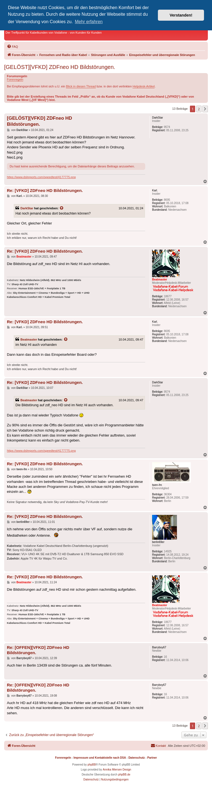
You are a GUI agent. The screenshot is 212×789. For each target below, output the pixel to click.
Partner (152, 757)
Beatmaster (28, 339)
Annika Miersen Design (117, 769)
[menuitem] (12, 46)
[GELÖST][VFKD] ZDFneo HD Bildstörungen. (59, 67)
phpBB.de (124, 774)
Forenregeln (15, 79)
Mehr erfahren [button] (89, 21)
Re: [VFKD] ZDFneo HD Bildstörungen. (45, 190)
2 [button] (199, 108)
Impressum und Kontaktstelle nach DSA (99, 757)
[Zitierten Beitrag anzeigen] (61, 208)
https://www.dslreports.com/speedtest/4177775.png (41, 177)
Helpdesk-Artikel (143, 86)
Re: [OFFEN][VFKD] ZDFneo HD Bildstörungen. (38, 650)
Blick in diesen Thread (81, 86)
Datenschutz (136, 757)
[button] (205, 109)
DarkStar (26, 208)
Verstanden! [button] (181, 15)
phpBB (92, 764)
